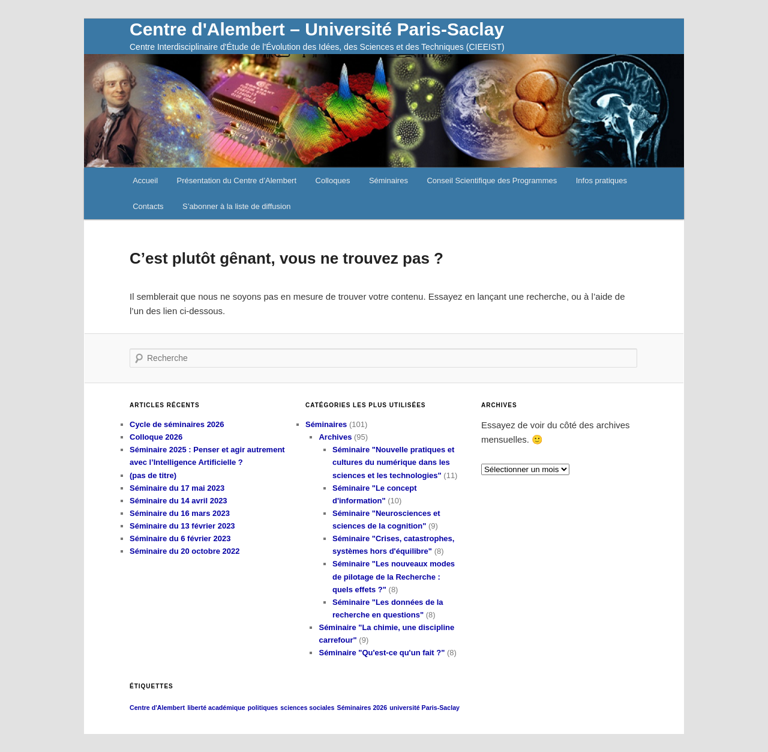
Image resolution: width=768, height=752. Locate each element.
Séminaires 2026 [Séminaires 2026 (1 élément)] (362, 707)
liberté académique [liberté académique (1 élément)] (216, 707)
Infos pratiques (601, 180)
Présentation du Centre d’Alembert (236, 180)
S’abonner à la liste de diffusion (236, 206)
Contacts (148, 206)
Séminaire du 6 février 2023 (180, 538)
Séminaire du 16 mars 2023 (180, 513)
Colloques (333, 180)
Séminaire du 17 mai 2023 (177, 488)
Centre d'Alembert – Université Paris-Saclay (317, 29)
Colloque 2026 (156, 436)
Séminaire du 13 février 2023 (182, 525)
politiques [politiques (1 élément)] (263, 707)
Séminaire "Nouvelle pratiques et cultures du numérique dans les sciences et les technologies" (393, 462)
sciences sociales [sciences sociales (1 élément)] (307, 707)
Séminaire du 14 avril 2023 (178, 500)
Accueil (145, 180)
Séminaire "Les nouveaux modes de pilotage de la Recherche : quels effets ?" (393, 576)
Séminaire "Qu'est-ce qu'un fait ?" (382, 652)
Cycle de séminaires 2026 (177, 424)
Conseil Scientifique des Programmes (492, 180)
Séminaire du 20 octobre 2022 (185, 551)
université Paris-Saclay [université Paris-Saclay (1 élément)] (424, 707)
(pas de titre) (153, 475)
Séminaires (388, 180)
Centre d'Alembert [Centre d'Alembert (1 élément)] (157, 707)
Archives (335, 436)
